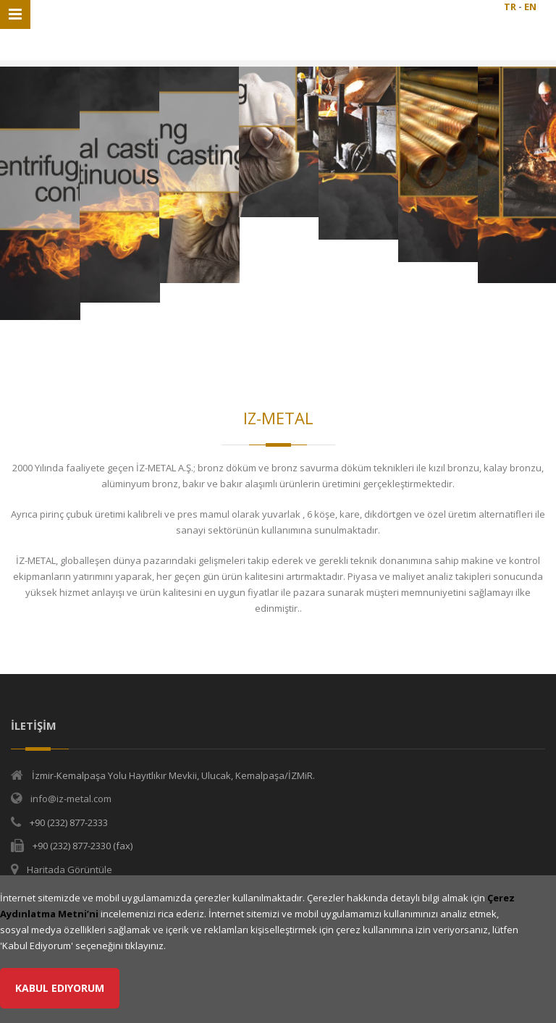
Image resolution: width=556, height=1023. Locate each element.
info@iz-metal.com (70, 798)
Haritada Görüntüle (69, 869)
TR (510, 6)
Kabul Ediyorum (59, 988)
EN (530, 6)
